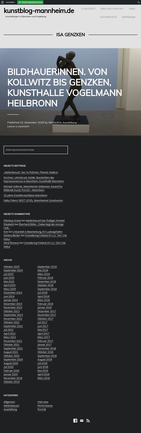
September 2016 (47, 355)
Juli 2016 (42, 363)
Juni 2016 (43, 366)
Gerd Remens (11, 242)
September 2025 (13, 270)
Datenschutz (108, 17)
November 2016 (47, 348)
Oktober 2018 (45, 285)
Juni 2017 (43, 326)
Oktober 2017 (45, 318)
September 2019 (47, 266)
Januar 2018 (45, 307)
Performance (45, 405)
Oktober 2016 (45, 351)
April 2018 (43, 296)
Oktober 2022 (11, 322)
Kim (6, 231)
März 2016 (44, 378)
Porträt (42, 409)
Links (132, 8)
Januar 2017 (45, 344)
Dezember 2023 (13, 303)
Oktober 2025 (11, 266)
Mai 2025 (9, 281)
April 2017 (43, 333)
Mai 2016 (43, 370)
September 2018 (47, 288)
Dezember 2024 (13, 292)
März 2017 (44, 337)
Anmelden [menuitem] (10, 2)
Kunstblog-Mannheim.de (39, 10)
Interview (43, 401)
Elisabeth (9, 224)
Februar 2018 (45, 303)
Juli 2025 (9, 274)
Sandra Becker (12, 235)
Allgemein (9, 401)
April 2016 (43, 374)
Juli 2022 (9, 329)
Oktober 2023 (11, 311)
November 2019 (13, 378)
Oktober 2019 (11, 381)
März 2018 (44, 299)
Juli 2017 (42, 322)
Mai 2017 (43, 329)
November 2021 (13, 340)
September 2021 (13, 348)
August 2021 (11, 351)
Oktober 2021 (11, 344)
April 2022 (10, 333)
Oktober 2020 (11, 355)
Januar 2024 (11, 299)
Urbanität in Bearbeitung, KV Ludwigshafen (38, 231)
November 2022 (13, 318)
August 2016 (45, 359)
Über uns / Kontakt (112, 8)
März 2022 (10, 337)
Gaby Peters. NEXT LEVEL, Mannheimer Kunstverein (33, 200)
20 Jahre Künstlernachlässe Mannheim (25, 195)
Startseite (88, 8)
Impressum (128, 17)
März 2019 (44, 274)
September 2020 (13, 359)
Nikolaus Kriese (12, 220)
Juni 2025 (9, 277)
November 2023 (13, 307)
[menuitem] (2, 2)
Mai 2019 (43, 270)
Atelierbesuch (11, 405)
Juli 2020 (9, 366)
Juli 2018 (42, 292)
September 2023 (13, 314)
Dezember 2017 (47, 311)
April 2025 (10, 285)
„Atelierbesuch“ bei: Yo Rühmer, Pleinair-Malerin (31, 172)
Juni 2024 (9, 296)
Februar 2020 (11, 370)
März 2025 (10, 288)
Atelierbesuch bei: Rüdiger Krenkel (45, 220)
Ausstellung (10, 409)
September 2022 (13, 326)
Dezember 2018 (47, 281)
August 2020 (11, 363)
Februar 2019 (45, 277)
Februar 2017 (45, 340)
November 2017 (47, 314)
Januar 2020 (11, 374)
